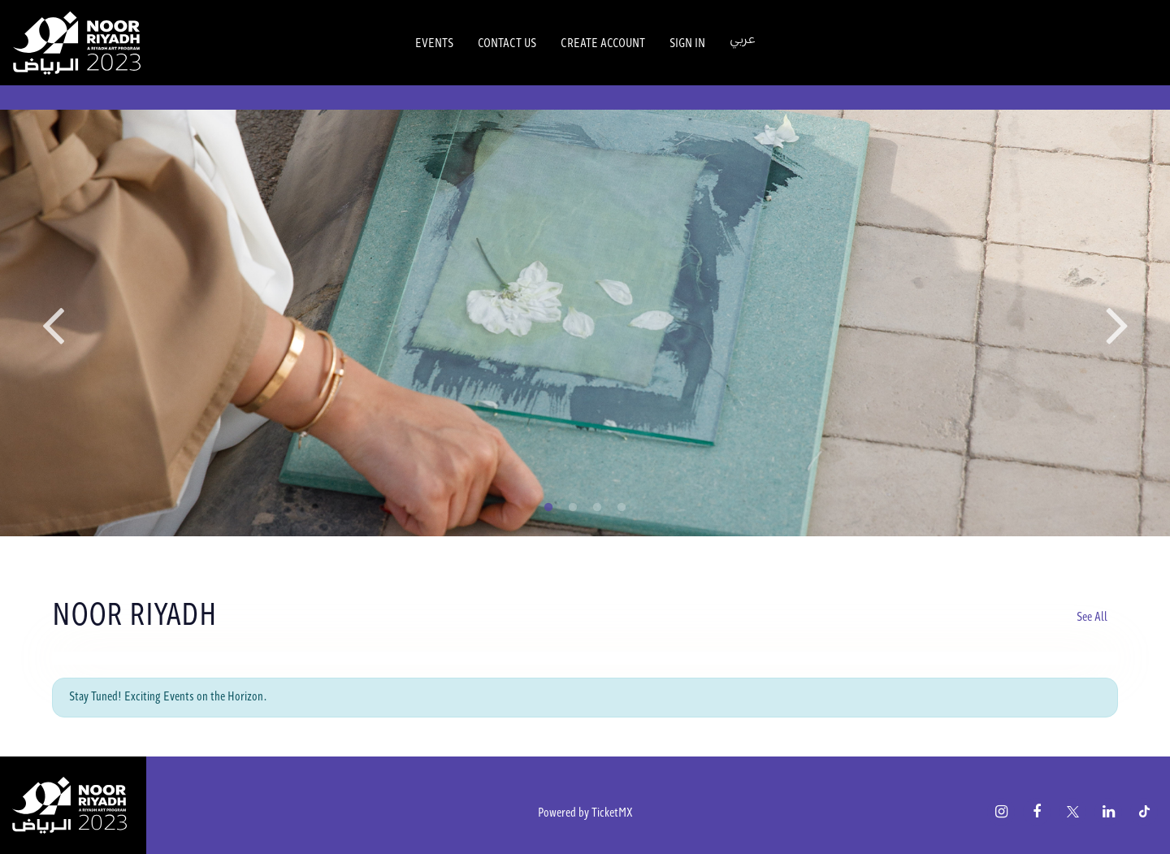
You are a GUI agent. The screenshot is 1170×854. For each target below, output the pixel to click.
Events (434, 42)
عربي (743, 39)
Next (1117, 323)
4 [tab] (621, 508)
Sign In (687, 42)
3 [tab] (597, 508)
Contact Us (507, 42)
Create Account (603, 42)
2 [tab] (573, 508)
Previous (52, 323)
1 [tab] (548, 508)
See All (1092, 616)
